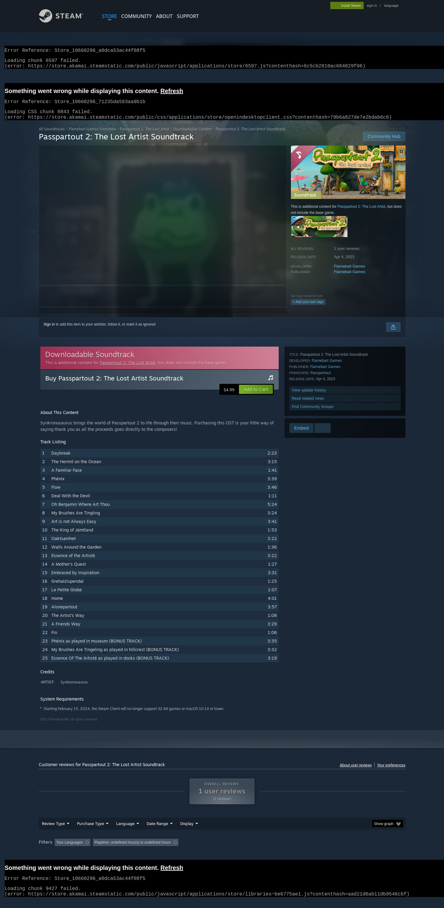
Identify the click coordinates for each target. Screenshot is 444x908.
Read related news (308, 405)
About (164, 16)
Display (186, 830)
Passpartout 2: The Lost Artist (144, 136)
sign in (372, 5)
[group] (222, 850)
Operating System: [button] (274, 850)
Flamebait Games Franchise (92, 136)
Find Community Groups (312, 414)
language (391, 5)
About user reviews (356, 772)
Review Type (53, 830)
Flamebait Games (349, 273)
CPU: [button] (304, 850)
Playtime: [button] (178, 850)
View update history (309, 397)
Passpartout (320, 380)
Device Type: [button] (352, 850)
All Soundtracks (52, 136)
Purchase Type (90, 830)
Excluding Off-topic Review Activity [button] (131, 850)
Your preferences (391, 772)
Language (125, 830)
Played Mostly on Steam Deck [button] (222, 850)
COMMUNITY (136, 16)
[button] (256, 397)
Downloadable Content (192, 136)
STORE (109, 16)
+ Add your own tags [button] (308, 309)
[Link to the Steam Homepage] (66, 20)
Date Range (157, 830)
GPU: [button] (325, 850)
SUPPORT (188, 16)
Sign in (49, 332)
